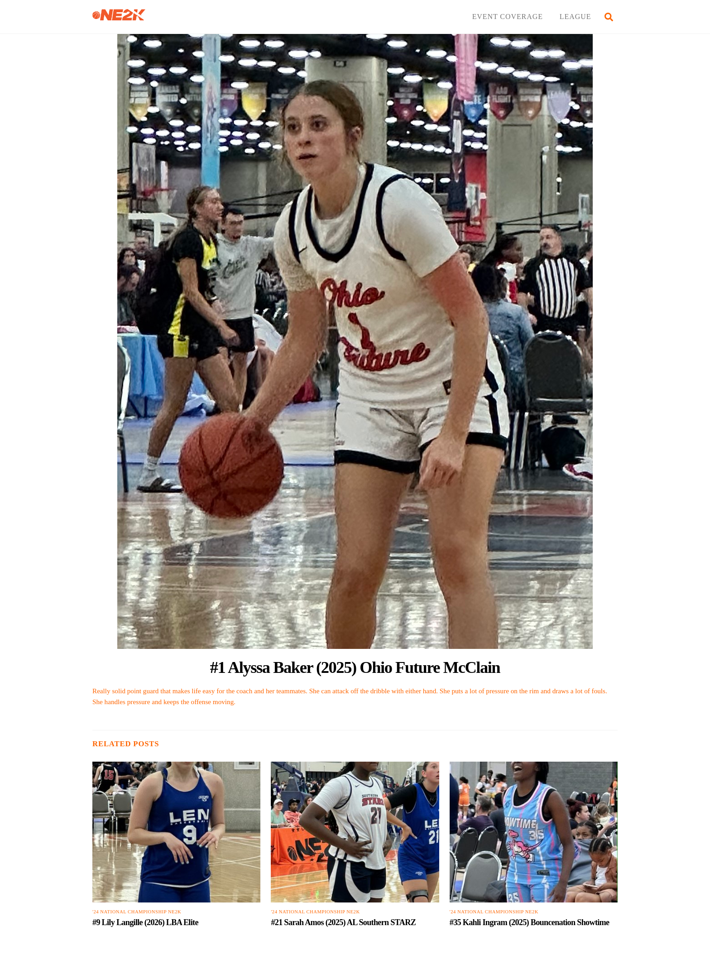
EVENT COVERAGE (507, 16)
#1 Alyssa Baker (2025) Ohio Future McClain (355, 667)
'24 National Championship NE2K (136, 911)
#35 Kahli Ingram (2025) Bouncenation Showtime (529, 922)
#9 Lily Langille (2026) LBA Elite (145, 922)
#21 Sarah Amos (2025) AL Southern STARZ (343, 922)
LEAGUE (575, 16)
